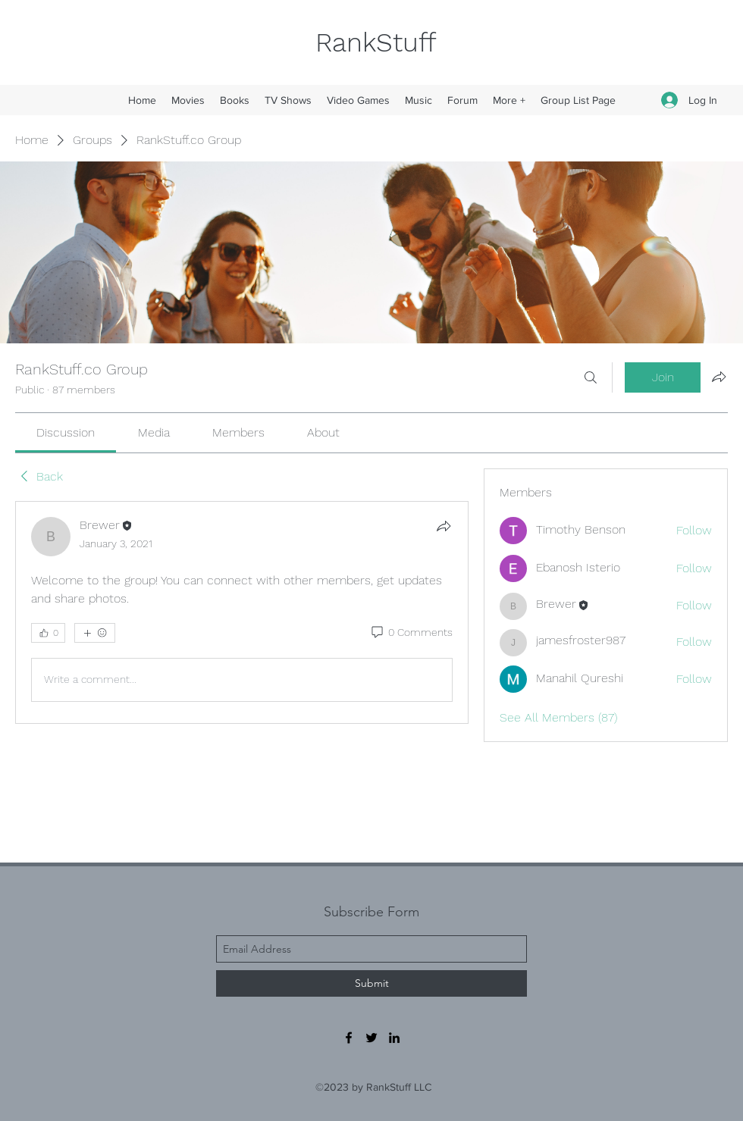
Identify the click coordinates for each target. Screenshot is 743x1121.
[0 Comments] (411, 632)
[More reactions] (94, 633)
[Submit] (371, 983)
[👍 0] (48, 633)
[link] (65, 432)
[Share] (443, 526)
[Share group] (719, 377)
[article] (242, 612)
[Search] (591, 377)
